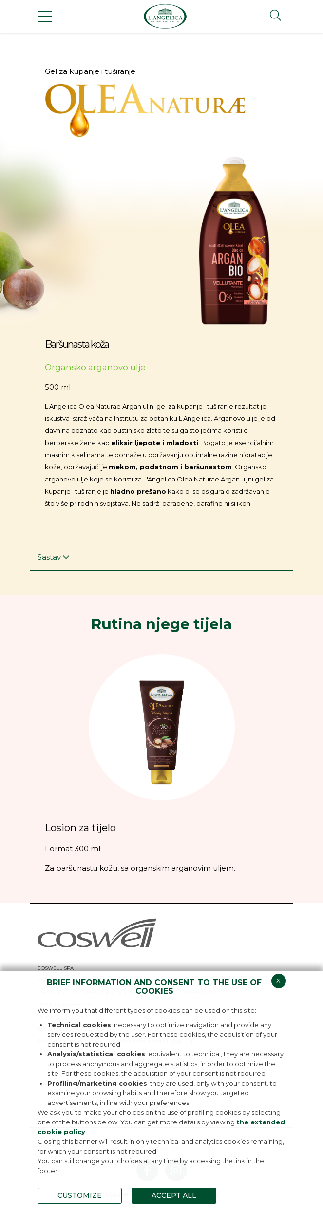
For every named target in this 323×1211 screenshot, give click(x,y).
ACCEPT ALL (174, 1195)
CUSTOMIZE (79, 1195)
